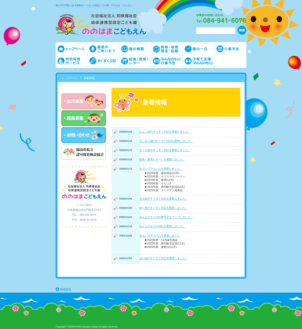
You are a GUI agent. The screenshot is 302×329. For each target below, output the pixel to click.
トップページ (69, 78)
